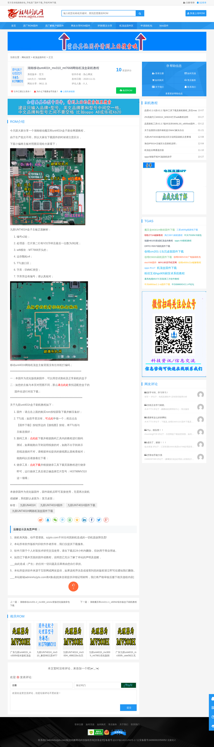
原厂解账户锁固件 (54, 25)
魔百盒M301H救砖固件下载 (160, 228)
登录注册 (158, 73)
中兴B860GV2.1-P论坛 (185, 288)
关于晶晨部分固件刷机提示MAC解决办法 (165, 129)
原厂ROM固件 (30, 25)
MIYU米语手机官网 (168, 261)
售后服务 (190, 80)
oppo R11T (176, 266)
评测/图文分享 (105, 25)
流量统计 (172, 739)
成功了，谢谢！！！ (156, 446)
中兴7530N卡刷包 (153, 239)
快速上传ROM (196, 13)
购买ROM (126, 90)
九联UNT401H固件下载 (81, 505)
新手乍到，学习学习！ (157, 396)
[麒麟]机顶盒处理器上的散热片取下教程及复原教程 (187, 463)
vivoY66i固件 (150, 261)
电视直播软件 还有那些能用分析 (173, 401)
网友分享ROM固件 (80, 25)
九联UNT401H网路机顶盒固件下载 (32, 511)
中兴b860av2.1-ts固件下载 (158, 288)
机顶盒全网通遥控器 (154, 149)
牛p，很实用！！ (154, 433)
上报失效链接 (67, 91)
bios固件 (164, 25)
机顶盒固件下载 (154, 271)
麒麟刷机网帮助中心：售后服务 (175, 413)
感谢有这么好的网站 (156, 421)
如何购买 (158, 80)
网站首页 (26, 57)
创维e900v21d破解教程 (156, 266)
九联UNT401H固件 (51, 505)
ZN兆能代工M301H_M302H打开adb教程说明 (167, 116)
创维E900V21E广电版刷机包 (189, 255)
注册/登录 (189, 2)
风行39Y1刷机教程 (175, 233)
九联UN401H (27, 505)
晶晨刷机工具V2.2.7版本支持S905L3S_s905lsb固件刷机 (173, 123)
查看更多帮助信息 (174, 93)
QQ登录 (201, 2)
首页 (13, 25)
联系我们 (190, 87)
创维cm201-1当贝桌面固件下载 (165, 250)
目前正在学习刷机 (155, 409)
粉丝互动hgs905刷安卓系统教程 (165, 277)
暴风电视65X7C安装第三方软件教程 (163, 282)
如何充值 (190, 73)
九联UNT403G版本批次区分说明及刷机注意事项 (169, 136)
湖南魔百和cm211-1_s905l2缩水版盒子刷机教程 (112, 601)
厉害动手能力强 (153, 458)
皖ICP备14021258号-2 (123, 739)
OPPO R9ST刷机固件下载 (177, 244)
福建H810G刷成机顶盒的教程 (179, 239)
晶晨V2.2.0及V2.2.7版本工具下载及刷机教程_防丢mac (172, 110)
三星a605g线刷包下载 (189, 228)
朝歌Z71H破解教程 (154, 233)
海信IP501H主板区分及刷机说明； (162, 142)
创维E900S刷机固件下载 (159, 255)
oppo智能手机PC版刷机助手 (159, 155)
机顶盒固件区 (126, 25)
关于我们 (158, 87)
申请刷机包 (146, 25)
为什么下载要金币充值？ (47, 91)
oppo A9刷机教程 (153, 244)
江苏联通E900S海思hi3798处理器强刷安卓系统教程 (184, 450)
